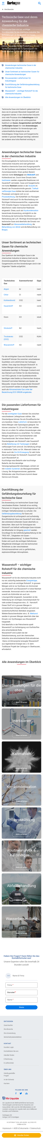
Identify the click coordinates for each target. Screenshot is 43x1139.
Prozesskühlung (8, 197)
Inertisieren (6, 180)
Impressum (7, 1128)
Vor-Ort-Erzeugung (21, 452)
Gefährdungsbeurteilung (11, 514)
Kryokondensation (31, 210)
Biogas (4, 230)
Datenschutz (35, 1128)
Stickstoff (8, 328)
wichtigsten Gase (15, 414)
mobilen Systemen (12, 469)
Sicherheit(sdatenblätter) (12, 1037)
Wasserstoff (9, 345)
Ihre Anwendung (9, 1033)
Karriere (6, 1083)
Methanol (34, 613)
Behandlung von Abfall (11, 227)
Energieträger (31, 580)
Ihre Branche (8, 1029)
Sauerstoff (8, 306)
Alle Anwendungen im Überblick (18, 97)
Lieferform (22, 422)
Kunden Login (9, 1047)
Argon (6, 289)
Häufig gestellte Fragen (9, 1074)
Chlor (6, 295)
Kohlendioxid (9, 300)
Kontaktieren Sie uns (11, 1051)
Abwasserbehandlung (23, 224)
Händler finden (9, 1055)
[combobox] (39, 3)
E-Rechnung (8, 1059)
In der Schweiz (9, 1079)
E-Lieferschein (9, 1063)
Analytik (31, 186)
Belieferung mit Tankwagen (18, 444)
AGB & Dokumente (21, 1128)
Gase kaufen (8, 1025)
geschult (27, 530)
